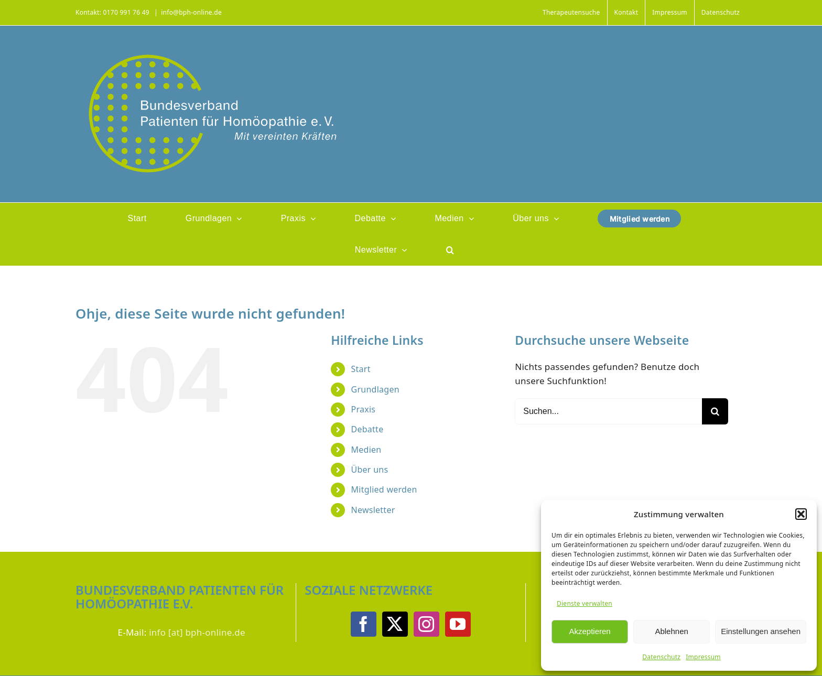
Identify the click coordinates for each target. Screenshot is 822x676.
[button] (801, 514)
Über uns (369, 469)
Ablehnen (671, 631)
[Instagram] (426, 624)
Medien (366, 449)
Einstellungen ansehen (761, 631)
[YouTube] (457, 624)
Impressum (703, 656)
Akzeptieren (589, 631)
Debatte (367, 429)
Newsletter (373, 510)
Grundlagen (375, 389)
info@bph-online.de (191, 12)
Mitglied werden (384, 489)
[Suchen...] (608, 411)
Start (361, 369)
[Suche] (715, 411)
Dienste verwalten (584, 603)
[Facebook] (363, 624)
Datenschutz (661, 656)
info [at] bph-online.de (197, 632)
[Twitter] (394, 624)
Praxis (363, 409)
